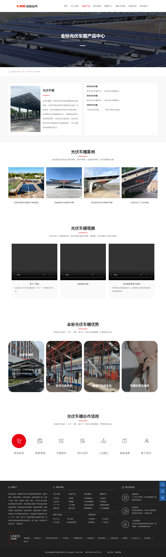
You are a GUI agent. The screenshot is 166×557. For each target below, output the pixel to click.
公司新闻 (91, 519)
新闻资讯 (133, 6)
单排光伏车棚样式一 (95, 91)
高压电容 (147, 538)
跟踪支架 (72, 508)
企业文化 (56, 501)
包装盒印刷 (114, 538)
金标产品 (86, 6)
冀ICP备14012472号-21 (93, 552)
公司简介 (56, 498)
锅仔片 (26, 541)
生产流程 (70, 519)
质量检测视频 (104, 505)
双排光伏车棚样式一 (95, 100)
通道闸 (125, 538)
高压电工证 (136, 538)
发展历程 (56, 508)
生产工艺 (56, 519)
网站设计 (38, 538)
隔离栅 (71, 501)
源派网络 (118, 552)
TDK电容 (65, 538)
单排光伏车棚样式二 (112, 91)
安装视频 (103, 501)
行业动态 (105, 519)
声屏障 (71, 498)
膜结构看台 (102, 538)
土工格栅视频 (104, 508)
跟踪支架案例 (89, 505)
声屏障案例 (88, 498)
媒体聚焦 (91, 522)
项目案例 (97, 6)
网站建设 (27, 538)
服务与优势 (121, 6)
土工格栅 (72, 505)
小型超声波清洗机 (51, 538)
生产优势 (56, 522)
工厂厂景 (56, 505)
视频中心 (108, 6)
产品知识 (105, 522)
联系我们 (144, 6)
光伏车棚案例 (89, 501)
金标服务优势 (71, 522)
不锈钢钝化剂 (77, 538)
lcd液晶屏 (90, 538)
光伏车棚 (37, 71)
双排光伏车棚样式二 (112, 100)
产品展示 (103, 498)
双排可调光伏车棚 (112, 110)
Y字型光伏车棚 (92, 110)
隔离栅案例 (88, 508)
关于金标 (75, 6)
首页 (66, 6)
